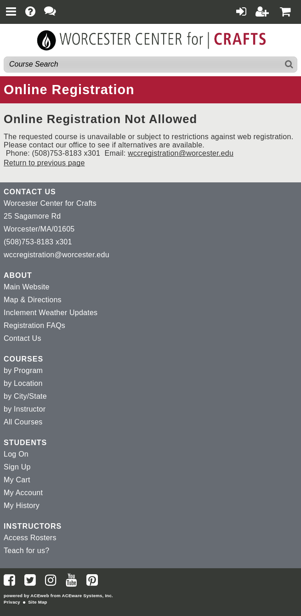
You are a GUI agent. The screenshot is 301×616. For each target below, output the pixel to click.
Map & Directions (33, 300)
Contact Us (22, 338)
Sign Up (17, 467)
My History (22, 505)
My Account (23, 493)
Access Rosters (30, 538)
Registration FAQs (34, 325)
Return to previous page (44, 163)
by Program (23, 370)
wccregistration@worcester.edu (180, 153)
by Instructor (24, 409)
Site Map (37, 602)
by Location (23, 383)
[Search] (289, 64)
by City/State (25, 396)
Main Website (27, 287)
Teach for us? (26, 550)
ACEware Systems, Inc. (87, 595)
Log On (16, 454)
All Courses (23, 422)
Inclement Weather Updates (50, 312)
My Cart (17, 480)
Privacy (12, 602)
